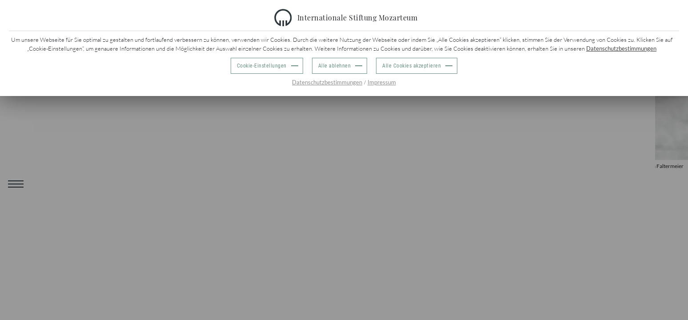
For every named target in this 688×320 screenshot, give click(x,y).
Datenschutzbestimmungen (621, 48)
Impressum (382, 82)
